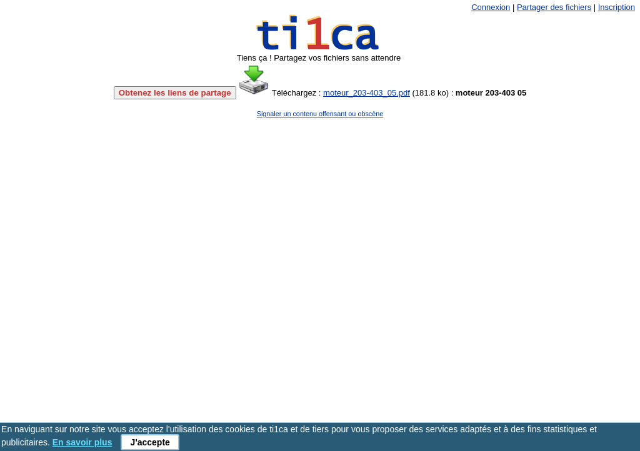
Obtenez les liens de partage (175, 92)
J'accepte (150, 442)
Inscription (616, 7)
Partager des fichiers (554, 7)
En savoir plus (82, 442)
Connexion (490, 7)
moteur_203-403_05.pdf (366, 92)
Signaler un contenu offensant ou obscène (320, 113)
